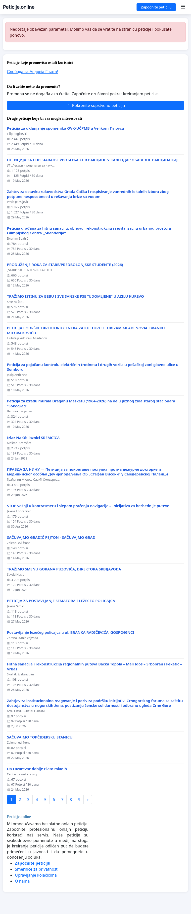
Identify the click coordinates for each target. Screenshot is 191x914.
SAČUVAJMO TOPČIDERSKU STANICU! (40, 737)
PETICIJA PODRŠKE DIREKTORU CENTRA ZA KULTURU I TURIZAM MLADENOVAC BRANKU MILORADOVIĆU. (86, 330)
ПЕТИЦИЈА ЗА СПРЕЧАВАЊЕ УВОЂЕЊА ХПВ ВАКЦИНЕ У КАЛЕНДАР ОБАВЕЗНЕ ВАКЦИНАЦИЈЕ (93, 160)
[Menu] (183, 7)
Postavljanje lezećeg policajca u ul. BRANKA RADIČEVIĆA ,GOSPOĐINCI (70, 632)
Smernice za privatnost (36, 869)
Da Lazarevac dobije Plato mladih (37, 768)
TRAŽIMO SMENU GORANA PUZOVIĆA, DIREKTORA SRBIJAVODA (64, 569)
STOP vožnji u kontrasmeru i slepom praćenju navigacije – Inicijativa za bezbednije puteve (88, 505)
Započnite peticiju (156, 7)
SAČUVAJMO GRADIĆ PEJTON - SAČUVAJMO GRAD (51, 537)
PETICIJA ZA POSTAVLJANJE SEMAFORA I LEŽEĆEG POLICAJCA (61, 600)
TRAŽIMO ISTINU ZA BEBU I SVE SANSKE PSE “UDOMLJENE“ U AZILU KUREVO (75, 296)
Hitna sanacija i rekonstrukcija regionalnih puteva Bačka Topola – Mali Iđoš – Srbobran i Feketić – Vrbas (94, 666)
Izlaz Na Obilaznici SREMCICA (33, 437)
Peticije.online (19, 7)
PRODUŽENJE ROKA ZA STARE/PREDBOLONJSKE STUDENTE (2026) (65, 264)
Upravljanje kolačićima (36, 875)
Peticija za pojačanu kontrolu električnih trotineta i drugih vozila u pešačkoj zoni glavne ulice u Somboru (92, 367)
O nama (22, 881)
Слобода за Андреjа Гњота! (32, 72)
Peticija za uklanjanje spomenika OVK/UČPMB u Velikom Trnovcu (65, 128)
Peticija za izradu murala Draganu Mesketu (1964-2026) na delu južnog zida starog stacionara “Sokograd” (91, 403)
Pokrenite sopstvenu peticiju (95, 105)
